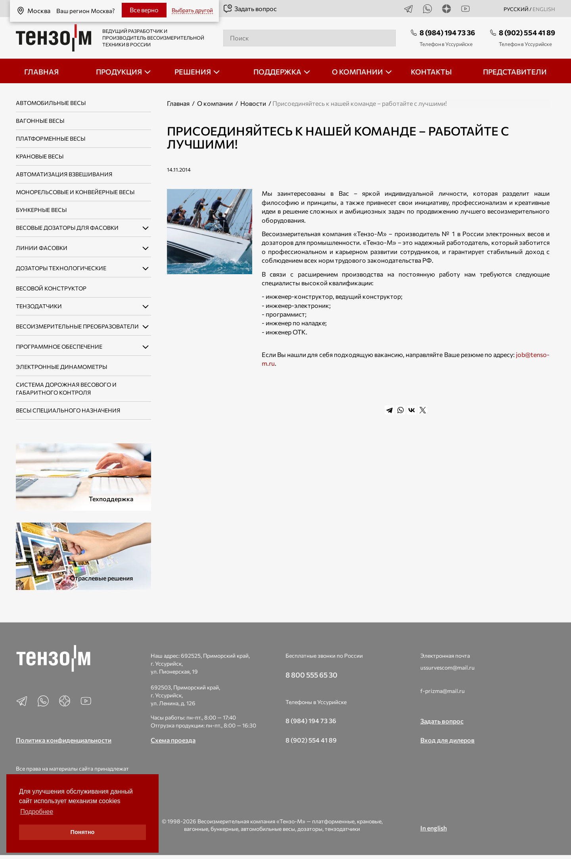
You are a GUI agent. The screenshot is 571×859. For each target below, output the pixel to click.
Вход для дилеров (447, 740)
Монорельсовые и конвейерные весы (75, 192)
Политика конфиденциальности (63, 740)
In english (433, 828)
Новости (253, 103)
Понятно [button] (83, 832)
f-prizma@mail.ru (442, 690)
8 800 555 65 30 (311, 674)
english (544, 9)
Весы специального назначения (68, 410)
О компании (215, 103)
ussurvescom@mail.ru (447, 667)
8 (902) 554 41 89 (527, 32)
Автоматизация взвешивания (64, 174)
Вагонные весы (40, 120)
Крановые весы (39, 156)
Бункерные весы (41, 209)
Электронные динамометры (61, 366)
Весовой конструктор (51, 288)
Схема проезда (173, 740)
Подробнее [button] (36, 811)
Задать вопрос (250, 8)
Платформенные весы (50, 138)
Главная (178, 103)
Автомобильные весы (51, 102)
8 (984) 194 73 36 (447, 32)
